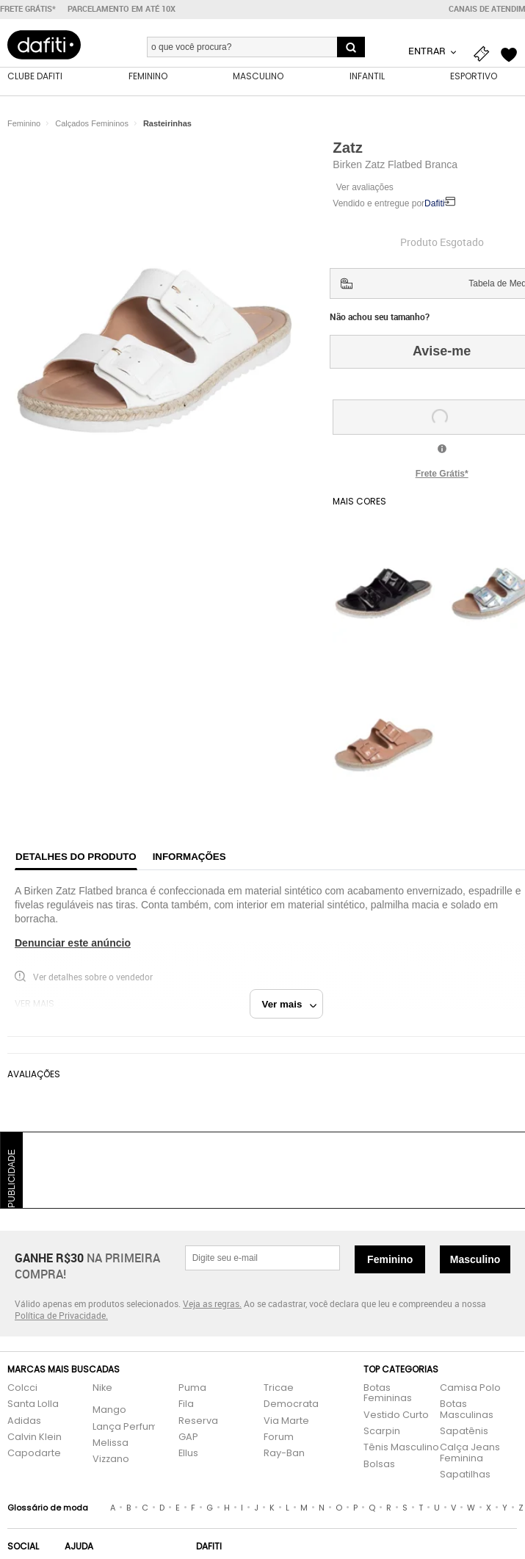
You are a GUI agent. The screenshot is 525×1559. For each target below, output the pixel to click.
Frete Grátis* (442, 474)
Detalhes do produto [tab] (76, 856)
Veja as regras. (212, 1303)
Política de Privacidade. (61, 1315)
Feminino (390, 1259)
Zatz (348, 148)
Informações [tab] (189, 856)
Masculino (475, 1259)
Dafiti (434, 203)
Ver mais (289, 1004)
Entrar (428, 50)
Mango (109, 1410)
